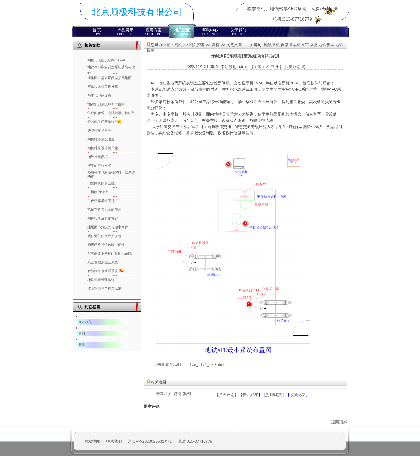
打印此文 (274, 394)
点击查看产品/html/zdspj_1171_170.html (188, 364)
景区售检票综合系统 (102, 262)
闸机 (178, 44)
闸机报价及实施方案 (102, 218)
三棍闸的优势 (97, 192)
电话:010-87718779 (195, 441)
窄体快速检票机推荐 (102, 87)
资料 (81, 333)
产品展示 (125, 32)
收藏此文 (298, 394)
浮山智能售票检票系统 (104, 289)
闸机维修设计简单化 (102, 148)
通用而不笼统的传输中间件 (107, 227)
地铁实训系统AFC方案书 (106, 104)
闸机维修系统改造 (101, 139)
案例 (81, 345)
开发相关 (85, 322)
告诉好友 (250, 394)
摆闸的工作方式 (99, 166)
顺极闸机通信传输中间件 (106, 245)
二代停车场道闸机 (101, 201)
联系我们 (114, 441)
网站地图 (92, 441)
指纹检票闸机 (97, 157)
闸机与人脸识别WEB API (106, 60)
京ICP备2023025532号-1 (150, 441)
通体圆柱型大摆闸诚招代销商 (109, 78)
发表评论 (226, 394)
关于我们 (238, 32)
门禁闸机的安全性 (101, 183)
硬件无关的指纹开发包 (104, 236)
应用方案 (153, 32)
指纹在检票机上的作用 (104, 210)
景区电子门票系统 (101, 122)
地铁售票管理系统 (101, 280)
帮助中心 (210, 32)
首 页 (97, 32)
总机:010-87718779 (292, 19)
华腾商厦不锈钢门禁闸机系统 (109, 253)
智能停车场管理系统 (102, 271)
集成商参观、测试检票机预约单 (111, 113)
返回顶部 (337, 422)
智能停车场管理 (99, 131)
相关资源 (182, 32)
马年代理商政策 (99, 95)
